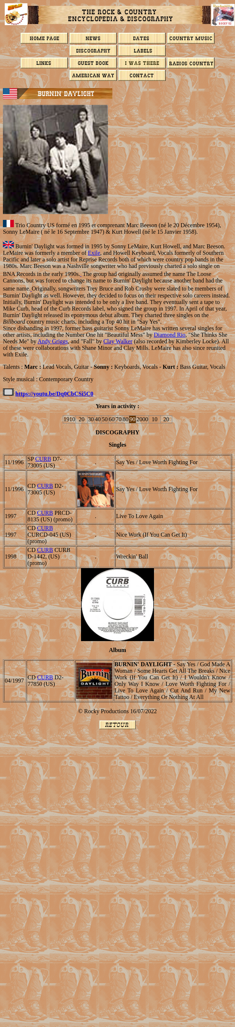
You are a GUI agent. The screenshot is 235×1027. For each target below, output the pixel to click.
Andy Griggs (53, 341)
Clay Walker (117, 341)
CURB (43, 459)
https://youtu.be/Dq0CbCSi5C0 (54, 394)
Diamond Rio (169, 335)
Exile (94, 253)
